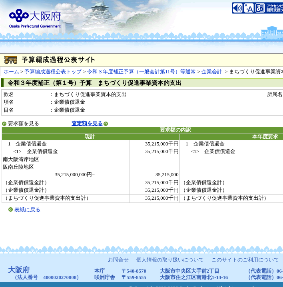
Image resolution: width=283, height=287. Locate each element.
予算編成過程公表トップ (53, 72)
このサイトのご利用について (245, 260)
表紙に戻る (27, 209)
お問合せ (119, 260)
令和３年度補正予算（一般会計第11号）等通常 (141, 72)
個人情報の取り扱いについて (170, 260)
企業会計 (212, 72)
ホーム (11, 72)
